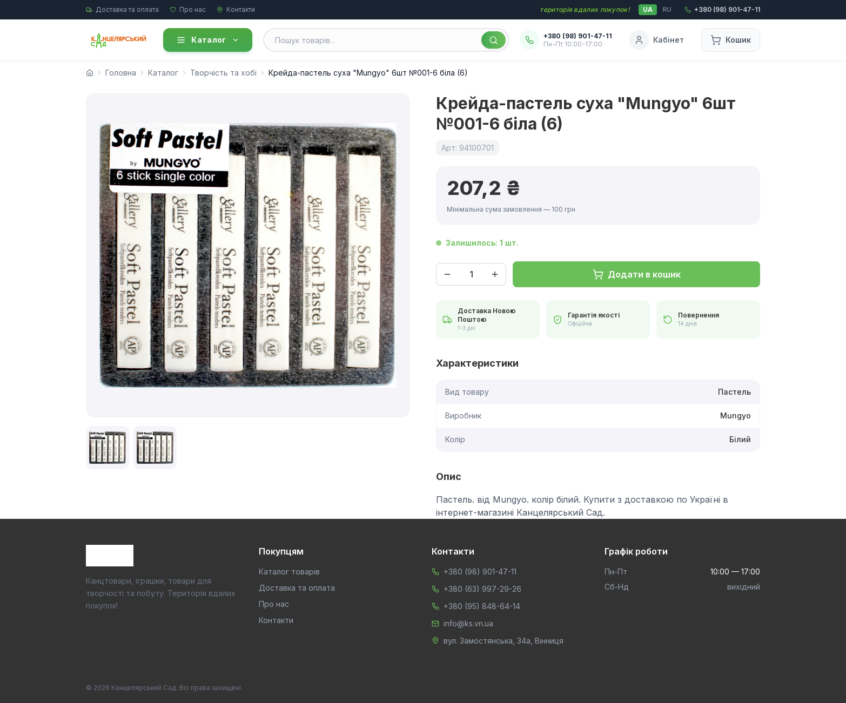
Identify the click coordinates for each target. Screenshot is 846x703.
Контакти (236, 9)
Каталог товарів (289, 571)
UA (648, 9)
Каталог (207, 40)
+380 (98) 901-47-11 (480, 571)
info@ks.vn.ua (468, 623)
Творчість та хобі (223, 72)
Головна (120, 72)
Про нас (188, 9)
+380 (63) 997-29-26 (482, 588)
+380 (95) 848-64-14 (482, 606)
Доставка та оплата (122, 9)
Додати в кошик (637, 274)
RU (667, 9)
